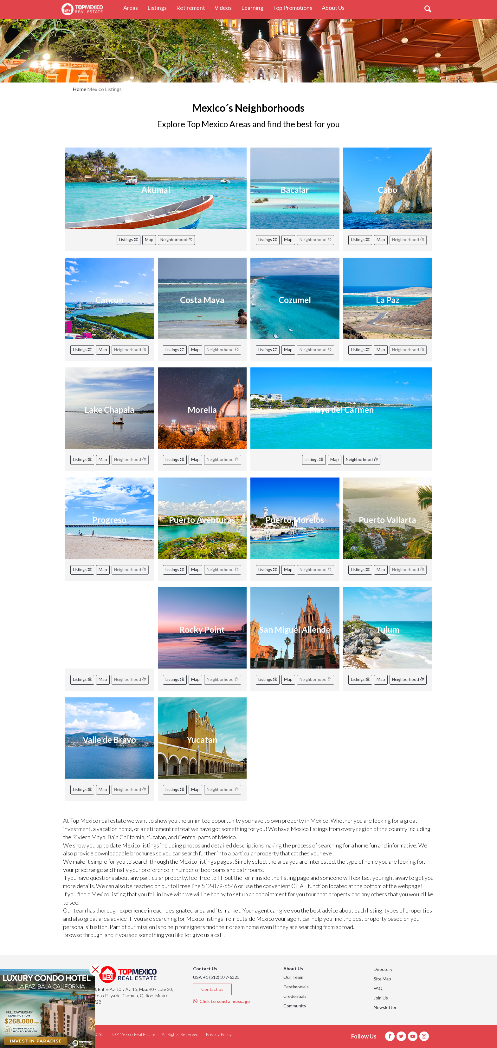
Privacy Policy (219, 1034)
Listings (128, 239)
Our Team (293, 977)
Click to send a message (221, 1001)
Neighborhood (176, 239)
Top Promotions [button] (295, 7)
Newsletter (385, 1007)
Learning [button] (254, 7)
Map (149, 239)
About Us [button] (335, 7)
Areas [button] (133, 7)
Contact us (212, 989)
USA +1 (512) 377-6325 (216, 977)
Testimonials (296, 986)
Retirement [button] (193, 7)
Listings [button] (159, 7)
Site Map (382, 978)
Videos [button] (225, 7)
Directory (383, 969)
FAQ (378, 988)
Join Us (381, 997)
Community (294, 1005)
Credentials (295, 996)
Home (79, 89)
